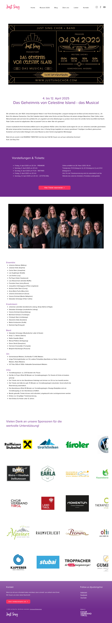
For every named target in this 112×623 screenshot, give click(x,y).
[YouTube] (104, 7)
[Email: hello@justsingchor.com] (18, 602)
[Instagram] (96, 7)
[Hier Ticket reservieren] (55, 188)
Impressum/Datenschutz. (36, 609)
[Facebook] (100, 7)
